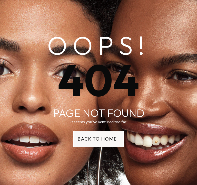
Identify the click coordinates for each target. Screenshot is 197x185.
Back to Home (97, 139)
